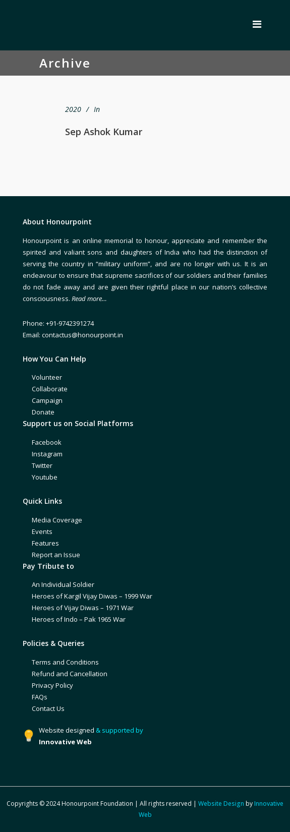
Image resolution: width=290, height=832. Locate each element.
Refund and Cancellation (69, 673)
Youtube (44, 477)
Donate (43, 412)
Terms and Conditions (65, 662)
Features (45, 543)
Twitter (42, 465)
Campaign (47, 400)
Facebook (47, 442)
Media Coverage (57, 519)
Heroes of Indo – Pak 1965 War (79, 619)
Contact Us (48, 708)
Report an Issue (56, 554)
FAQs (39, 696)
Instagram (47, 453)
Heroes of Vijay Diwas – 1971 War (83, 607)
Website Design (221, 803)
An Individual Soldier (63, 584)
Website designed (66, 730)
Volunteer (47, 377)
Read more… (89, 298)
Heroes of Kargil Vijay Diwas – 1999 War (92, 596)
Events (42, 531)
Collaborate (50, 388)
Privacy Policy (52, 685)
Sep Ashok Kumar (103, 132)
